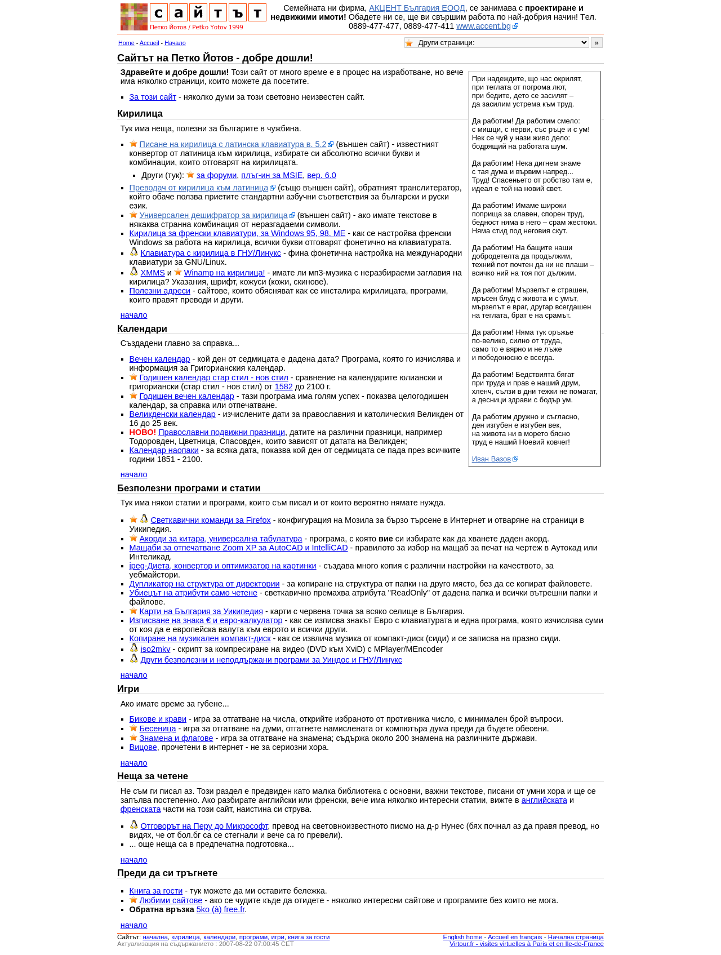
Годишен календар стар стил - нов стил (214, 377)
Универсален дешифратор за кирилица (214, 215)
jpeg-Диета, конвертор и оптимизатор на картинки (223, 565)
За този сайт (153, 96)
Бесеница (158, 728)
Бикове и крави (158, 718)
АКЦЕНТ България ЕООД (417, 7)
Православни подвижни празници (221, 432)
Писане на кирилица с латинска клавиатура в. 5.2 (233, 144)
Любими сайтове (171, 900)
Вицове (143, 747)
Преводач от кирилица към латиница (199, 187)
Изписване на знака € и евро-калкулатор (206, 620)
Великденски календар (173, 414)
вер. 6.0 (321, 175)
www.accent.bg (483, 25)
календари (219, 937)
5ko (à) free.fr (221, 909)
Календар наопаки (164, 450)
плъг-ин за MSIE (271, 175)
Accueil (149, 42)
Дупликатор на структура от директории (205, 583)
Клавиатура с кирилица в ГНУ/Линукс (211, 252)
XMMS (153, 272)
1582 (284, 386)
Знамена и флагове (176, 738)
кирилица (185, 937)
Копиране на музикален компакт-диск (200, 638)
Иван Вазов (491, 459)
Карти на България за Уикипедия (201, 611)
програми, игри (261, 937)
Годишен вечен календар (187, 396)
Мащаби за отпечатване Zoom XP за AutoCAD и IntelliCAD (239, 547)
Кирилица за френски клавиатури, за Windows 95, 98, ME (238, 233)
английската (544, 800)
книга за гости (309, 937)
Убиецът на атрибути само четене (193, 592)
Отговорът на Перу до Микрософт (204, 825)
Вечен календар (160, 358)
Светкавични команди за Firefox (211, 520)
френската (141, 809)
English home (463, 937)
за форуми (217, 175)
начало (134, 314)
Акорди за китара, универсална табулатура (221, 538)
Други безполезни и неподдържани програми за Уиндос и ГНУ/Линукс (271, 659)
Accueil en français (515, 937)
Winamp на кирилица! (224, 272)
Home (126, 42)
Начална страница (576, 937)
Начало (175, 42)
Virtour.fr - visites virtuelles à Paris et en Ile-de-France (526, 943)
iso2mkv (156, 649)
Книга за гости (156, 890)
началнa (155, 937)
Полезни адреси (160, 290)
